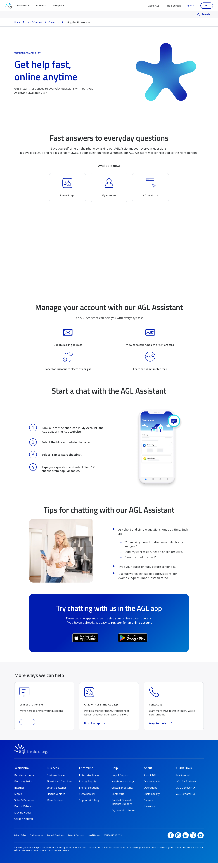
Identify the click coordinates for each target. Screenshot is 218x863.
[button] (27, 722)
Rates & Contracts (76, 835)
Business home (56, 775)
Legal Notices (94, 835)
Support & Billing (89, 800)
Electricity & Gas (23, 781)
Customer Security (122, 787)
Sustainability (87, 794)
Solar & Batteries (24, 800)
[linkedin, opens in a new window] (185, 835)
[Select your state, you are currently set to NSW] (192, 5)
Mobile (18, 794)
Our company (152, 781)
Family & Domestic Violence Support (122, 800)
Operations (150, 787)
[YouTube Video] (109, 252)
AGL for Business (186, 781)
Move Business (55, 800)
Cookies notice (36, 835)
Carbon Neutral (23, 819)
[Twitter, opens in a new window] (193, 835)
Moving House (22, 812)
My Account (183, 775)
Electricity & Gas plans (59, 781)
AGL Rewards (186, 794)
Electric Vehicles (23, 806)
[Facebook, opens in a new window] (171, 835)
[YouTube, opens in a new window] (200, 835)
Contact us (117, 794)
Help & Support (173, 5)
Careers (148, 800)
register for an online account (131, 622)
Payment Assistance (123, 810)
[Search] (204, 14)
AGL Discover (186, 788)
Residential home (24, 775)
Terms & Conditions (55, 835)
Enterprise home (89, 775)
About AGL (153, 5)
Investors (149, 806)
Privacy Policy (20, 835)
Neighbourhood (123, 781)
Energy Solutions (89, 787)
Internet (19, 787)
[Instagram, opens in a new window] (178, 835)
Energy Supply (87, 781)
